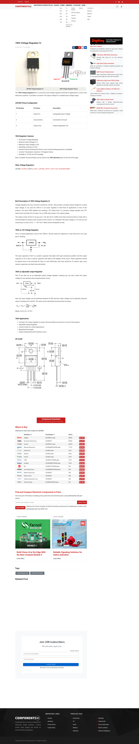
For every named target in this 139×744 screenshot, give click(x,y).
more (53, 438)
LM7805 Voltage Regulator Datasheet (51, 421)
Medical (75, 727)
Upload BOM (20, 508)
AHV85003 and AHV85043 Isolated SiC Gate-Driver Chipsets (104, 45)
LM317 (36, 169)
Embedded (75, 6)
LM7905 (41, 169)
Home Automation (103, 724)
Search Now (82, 502)
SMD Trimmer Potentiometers (105, 72)
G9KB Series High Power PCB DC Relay (108, 80)
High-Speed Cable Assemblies (105, 63)
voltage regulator (22, 573)
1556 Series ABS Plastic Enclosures (107, 55)
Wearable (101, 718)
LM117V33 (54, 169)
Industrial (75, 731)
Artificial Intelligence (104, 731)
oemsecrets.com (73, 496)
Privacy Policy (52, 724)
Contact (27, 1)
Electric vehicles (103, 727)
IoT (74, 721)
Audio (74, 724)
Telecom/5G (101, 721)
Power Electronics (37, 573)
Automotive (76, 718)
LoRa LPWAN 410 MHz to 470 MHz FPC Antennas (108, 90)
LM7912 (47, 169)
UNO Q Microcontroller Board (105, 99)
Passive (60, 6)
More (92, 6)
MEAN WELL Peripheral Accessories (107, 108)
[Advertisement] (29, 186)
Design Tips (48, 6)
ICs (54, 6)
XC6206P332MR (64, 169)
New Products (39, 6)
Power (67, 6)
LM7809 (24, 169)
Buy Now (81, 438)
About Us (20, 1)
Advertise (50, 721)
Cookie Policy (51, 727)
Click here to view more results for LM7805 (29, 431)
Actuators (84, 6)
